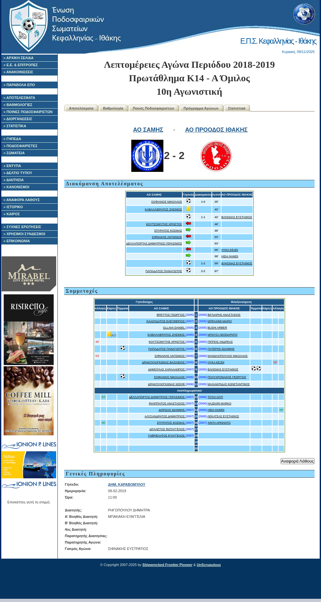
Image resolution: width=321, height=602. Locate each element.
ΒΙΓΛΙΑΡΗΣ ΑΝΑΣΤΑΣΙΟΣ (224, 314)
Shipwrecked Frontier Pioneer (168, 565)
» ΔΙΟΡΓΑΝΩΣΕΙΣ (18, 119)
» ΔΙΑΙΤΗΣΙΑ (14, 180)
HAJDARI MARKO (219, 403)
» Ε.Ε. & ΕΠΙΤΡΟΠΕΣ (21, 65)
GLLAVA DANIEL (174, 327)
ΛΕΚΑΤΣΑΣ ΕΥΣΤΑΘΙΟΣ (223, 416)
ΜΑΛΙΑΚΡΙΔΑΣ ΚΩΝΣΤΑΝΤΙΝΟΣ (229, 384)
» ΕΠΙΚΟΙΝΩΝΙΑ (17, 241)
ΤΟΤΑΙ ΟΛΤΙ (215, 397)
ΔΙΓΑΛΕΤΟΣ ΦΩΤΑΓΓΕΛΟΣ (167, 429)
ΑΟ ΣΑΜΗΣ (148, 130)
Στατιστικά (237, 108)
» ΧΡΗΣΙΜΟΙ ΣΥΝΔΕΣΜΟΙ (24, 234)
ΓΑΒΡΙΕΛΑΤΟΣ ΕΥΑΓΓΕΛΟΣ (167, 435)
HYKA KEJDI (229, 250)
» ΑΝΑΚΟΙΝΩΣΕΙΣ (18, 72)
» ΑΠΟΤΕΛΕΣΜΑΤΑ (19, 98)
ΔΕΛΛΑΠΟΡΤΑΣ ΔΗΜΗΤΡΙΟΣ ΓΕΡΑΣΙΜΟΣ (154, 243)
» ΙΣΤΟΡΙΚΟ (13, 207)
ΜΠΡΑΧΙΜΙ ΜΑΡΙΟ (220, 321)
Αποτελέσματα (81, 108)
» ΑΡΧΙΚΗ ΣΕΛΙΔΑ (19, 58)
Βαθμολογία (113, 108)
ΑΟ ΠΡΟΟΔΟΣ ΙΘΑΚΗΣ (216, 130)
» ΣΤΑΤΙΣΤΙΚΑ (15, 126)
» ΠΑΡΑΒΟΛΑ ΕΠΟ (19, 85)
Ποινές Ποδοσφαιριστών (153, 108)
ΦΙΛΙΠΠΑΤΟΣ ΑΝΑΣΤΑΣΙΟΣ (167, 403)
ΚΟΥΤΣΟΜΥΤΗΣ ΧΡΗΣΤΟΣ (164, 224)
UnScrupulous (209, 565)
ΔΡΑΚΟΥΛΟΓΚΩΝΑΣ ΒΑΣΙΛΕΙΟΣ (164, 362)
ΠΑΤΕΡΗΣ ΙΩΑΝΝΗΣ (221, 348)
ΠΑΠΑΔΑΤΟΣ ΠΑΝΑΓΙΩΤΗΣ (164, 271)
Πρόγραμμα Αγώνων (201, 108)
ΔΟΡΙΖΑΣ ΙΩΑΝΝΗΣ (172, 410)
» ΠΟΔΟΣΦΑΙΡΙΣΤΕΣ (21, 146)
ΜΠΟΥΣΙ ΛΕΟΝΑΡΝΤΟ (223, 334)
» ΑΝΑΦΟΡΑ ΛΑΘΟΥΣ (22, 200)
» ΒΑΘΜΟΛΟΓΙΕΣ (18, 105)
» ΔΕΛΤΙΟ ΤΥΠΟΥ (18, 173)
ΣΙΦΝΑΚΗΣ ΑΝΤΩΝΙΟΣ (167, 237)
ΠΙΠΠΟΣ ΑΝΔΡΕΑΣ (220, 341)
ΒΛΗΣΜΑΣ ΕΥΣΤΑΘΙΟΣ (236, 217)
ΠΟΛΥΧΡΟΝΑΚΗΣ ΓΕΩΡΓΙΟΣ (227, 377)
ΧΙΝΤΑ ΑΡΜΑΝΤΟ (219, 422)
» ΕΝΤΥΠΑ (12, 166)
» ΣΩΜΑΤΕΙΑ (14, 153)
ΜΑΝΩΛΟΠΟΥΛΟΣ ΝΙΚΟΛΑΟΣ (228, 356)
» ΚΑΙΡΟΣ (12, 214)
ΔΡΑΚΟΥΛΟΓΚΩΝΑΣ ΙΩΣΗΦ (167, 384)
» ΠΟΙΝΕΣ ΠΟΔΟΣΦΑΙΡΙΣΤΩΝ (28, 112)
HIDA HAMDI (230, 256)
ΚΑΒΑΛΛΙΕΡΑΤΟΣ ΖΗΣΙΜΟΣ (163, 209)
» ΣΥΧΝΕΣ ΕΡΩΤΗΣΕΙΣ (22, 227)
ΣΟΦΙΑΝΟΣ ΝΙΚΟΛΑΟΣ (166, 201)
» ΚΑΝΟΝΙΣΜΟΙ (16, 187)
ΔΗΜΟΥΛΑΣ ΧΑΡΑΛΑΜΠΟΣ (167, 369)
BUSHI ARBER (217, 327)
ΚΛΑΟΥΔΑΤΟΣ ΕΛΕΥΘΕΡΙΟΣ (166, 321)
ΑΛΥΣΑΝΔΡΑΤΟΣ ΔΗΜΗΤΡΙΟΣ (165, 416)
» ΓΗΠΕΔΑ (12, 139)
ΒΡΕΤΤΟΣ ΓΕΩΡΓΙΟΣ (171, 314)
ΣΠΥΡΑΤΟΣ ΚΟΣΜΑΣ (168, 230)
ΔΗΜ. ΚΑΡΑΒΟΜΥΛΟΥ (126, 484)
